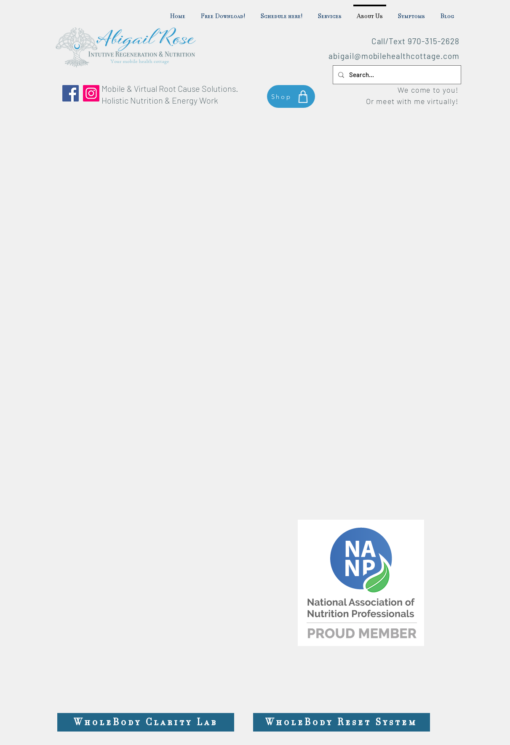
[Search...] (396, 75)
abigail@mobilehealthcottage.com (393, 56)
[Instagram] (91, 93)
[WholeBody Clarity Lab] (145, 722)
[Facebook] (70, 93)
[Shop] (291, 96)
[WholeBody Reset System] (341, 722)
